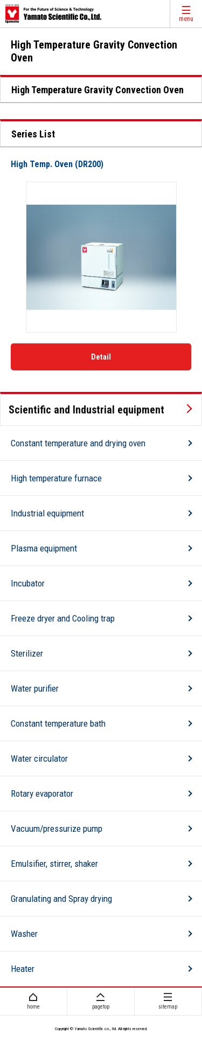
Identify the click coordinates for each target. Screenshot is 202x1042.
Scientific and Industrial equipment (86, 409)
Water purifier (35, 688)
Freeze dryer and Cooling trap (63, 618)
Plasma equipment (44, 548)
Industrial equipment (47, 513)
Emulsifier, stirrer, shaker (54, 863)
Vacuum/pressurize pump (56, 828)
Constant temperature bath (58, 723)
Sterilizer (27, 653)
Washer (24, 933)
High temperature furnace (56, 478)
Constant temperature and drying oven (78, 443)
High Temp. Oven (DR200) (57, 164)
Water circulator (39, 758)
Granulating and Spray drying (61, 898)
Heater (22, 968)
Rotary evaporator (42, 793)
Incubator (28, 583)
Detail (101, 357)
